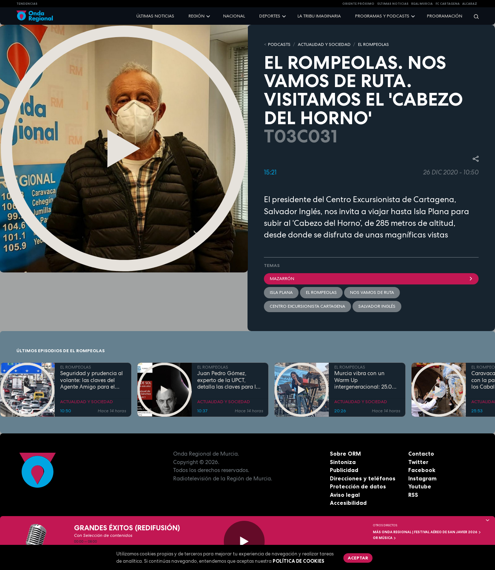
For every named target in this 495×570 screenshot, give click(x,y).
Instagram (422, 478)
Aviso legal (345, 494)
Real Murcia (422, 3)
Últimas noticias (155, 16)
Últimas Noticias (393, 3)
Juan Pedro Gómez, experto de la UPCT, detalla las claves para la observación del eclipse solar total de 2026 (228, 380)
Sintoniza (343, 462)
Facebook (421, 470)
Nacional (234, 16)
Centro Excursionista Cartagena (307, 306)
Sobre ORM (345, 453)
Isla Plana (281, 292)
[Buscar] (474, 16)
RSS (413, 494)
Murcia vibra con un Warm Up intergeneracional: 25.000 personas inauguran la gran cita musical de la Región (366, 380)
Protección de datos (358, 486)
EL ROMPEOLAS (373, 44)
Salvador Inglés (376, 306)
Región (196, 16)
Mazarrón (371, 279)
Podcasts (279, 44)
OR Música (384, 538)
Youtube (419, 486)
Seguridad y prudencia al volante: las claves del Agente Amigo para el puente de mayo (91, 380)
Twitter (418, 462)
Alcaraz (469, 3)
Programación (444, 16)
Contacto (421, 453)
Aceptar (358, 558)
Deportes (269, 16)
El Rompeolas (321, 292)
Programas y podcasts (382, 16)
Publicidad (344, 470)
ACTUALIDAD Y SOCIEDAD (324, 44)
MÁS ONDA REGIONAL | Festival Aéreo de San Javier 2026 (427, 532)
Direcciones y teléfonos (362, 478)
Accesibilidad (348, 502)
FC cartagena (448, 3)
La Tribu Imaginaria (319, 16)
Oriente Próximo (358, 3)
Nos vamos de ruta (372, 292)
